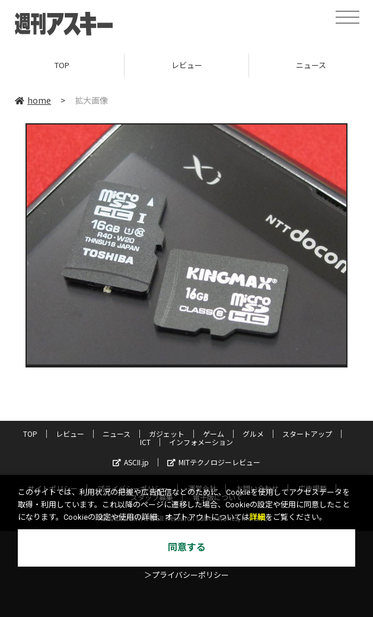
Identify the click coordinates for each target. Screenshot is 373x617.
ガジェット (166, 434)
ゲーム (213, 434)
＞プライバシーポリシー (186, 575)
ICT (145, 442)
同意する (187, 547)
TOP (62, 65)
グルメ (253, 434)
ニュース (116, 434)
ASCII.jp (131, 462)
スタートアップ (307, 434)
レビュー (186, 65)
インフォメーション (201, 442)
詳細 (257, 517)
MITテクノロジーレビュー (213, 462)
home (33, 100)
